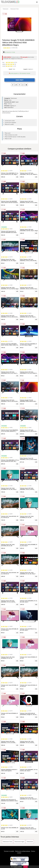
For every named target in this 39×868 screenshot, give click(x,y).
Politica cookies (17, 866)
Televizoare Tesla (14, 9)
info (17, 176)
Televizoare (5, 9)
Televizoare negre (19, 841)
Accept (25, 866)
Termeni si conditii (9, 851)
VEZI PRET (19, 80)
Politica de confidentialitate (22, 851)
